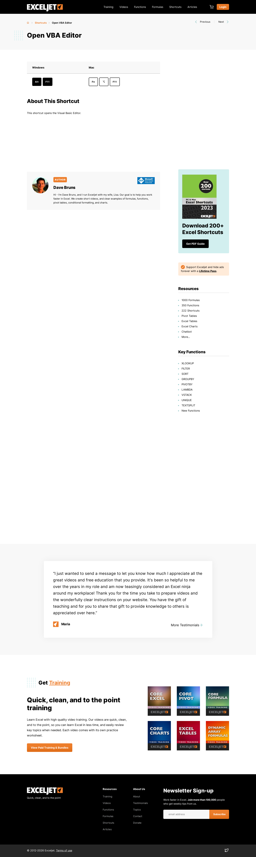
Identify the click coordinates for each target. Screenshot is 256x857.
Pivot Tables (189, 315)
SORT (185, 373)
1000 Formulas (191, 300)
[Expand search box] (205, 7)
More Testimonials (185, 625)
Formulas (157, 7)
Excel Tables (189, 321)
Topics (137, 809)
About (136, 796)
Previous (205, 21)
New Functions (191, 410)
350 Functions (190, 305)
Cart (211, 7)
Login (222, 7)
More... (186, 336)
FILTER (186, 368)
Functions (140, 7)
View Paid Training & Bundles (49, 747)
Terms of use (64, 850)
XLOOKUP (188, 363)
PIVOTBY (187, 384)
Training (108, 7)
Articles (192, 7)
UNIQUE (187, 400)
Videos (123, 7)
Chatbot (187, 331)
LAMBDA (187, 389)
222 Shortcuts (190, 310)
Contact (137, 816)
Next (221, 21)
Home (28, 22)
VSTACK (187, 394)
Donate (137, 822)
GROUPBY (188, 379)
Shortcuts (175, 7)
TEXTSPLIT (188, 405)
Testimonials (140, 803)
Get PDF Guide (195, 243)
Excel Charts (190, 326)
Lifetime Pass (207, 271)
